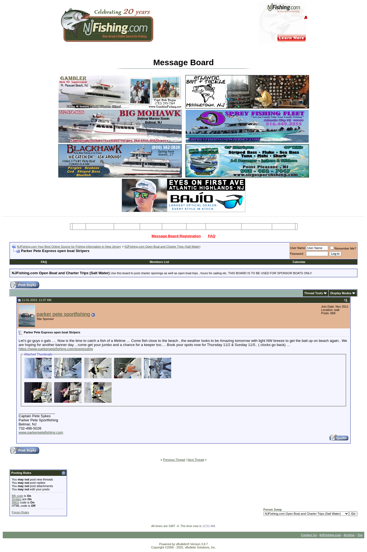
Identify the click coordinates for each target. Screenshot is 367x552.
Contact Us (309, 535)
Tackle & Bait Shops (223, 226)
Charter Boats (127, 226)
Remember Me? (343, 248)
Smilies (16, 499)
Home (78, 226)
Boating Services (256, 226)
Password (296, 253)
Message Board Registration (176, 236)
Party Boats (151, 226)
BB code (17, 495)
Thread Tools (313, 293)
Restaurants (283, 226)
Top (360, 535)
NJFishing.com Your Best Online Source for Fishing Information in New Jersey (69, 246)
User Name (297, 248)
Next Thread (196, 459)
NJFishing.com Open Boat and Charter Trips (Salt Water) (162, 246)
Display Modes (340, 293)
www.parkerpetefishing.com (41, 432)
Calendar (299, 262)
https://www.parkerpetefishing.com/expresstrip (56, 349)
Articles (196, 226)
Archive (349, 535)
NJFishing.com (330, 535)
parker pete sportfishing (63, 314)
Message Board (100, 226)
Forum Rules (20, 512)
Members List (159, 262)
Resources (174, 226)
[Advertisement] (76, 255)
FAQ (211, 236)
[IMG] (15, 502)
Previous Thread (174, 459)
